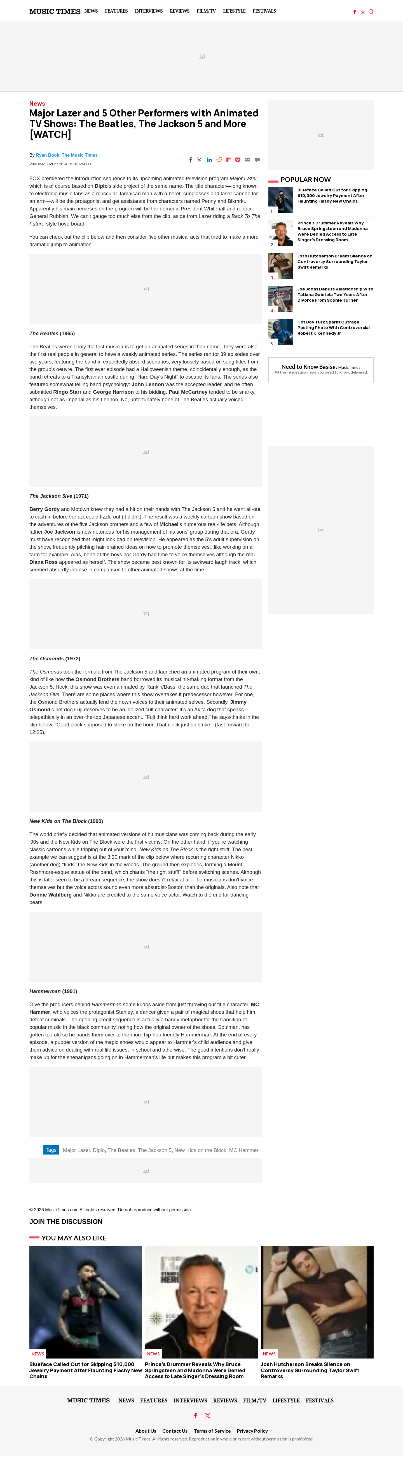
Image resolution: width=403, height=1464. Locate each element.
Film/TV (206, 10)
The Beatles (121, 1150)
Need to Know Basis (307, 366)
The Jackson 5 (155, 1150)
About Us (145, 1431)
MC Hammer (244, 1150)
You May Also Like (74, 1238)
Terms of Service (212, 1431)
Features (116, 10)
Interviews (149, 10)
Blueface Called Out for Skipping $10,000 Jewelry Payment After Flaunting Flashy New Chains (332, 195)
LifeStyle (234, 10)
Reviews (179, 10)
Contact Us (175, 1431)
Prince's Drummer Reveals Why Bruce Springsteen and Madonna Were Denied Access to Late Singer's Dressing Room (332, 231)
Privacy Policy (252, 1431)
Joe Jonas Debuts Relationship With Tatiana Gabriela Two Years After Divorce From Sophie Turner (335, 294)
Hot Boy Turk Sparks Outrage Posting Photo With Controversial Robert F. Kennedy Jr (333, 327)
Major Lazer (76, 1150)
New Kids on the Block (200, 1150)
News (91, 10)
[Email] (247, 160)
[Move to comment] (257, 160)
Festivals (264, 10)
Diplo (99, 1150)
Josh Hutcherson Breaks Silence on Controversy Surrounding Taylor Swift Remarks (334, 261)
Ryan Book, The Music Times (67, 155)
